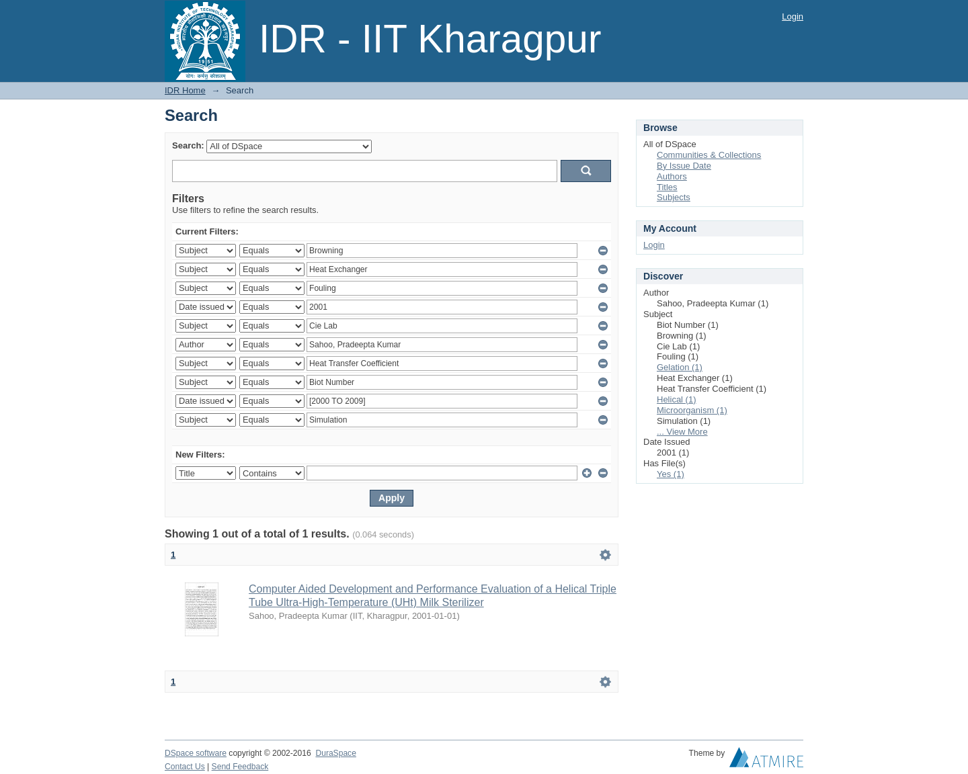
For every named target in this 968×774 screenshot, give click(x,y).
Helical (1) (676, 399)
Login (792, 16)
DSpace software (196, 753)
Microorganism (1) (692, 410)
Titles (667, 187)
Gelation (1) (679, 367)
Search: (188, 145)
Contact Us (185, 766)
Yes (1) (670, 474)
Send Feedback (240, 766)
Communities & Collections (709, 155)
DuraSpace (335, 753)
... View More (682, 432)
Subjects (673, 197)
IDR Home (185, 90)
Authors (672, 176)
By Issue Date (684, 166)
